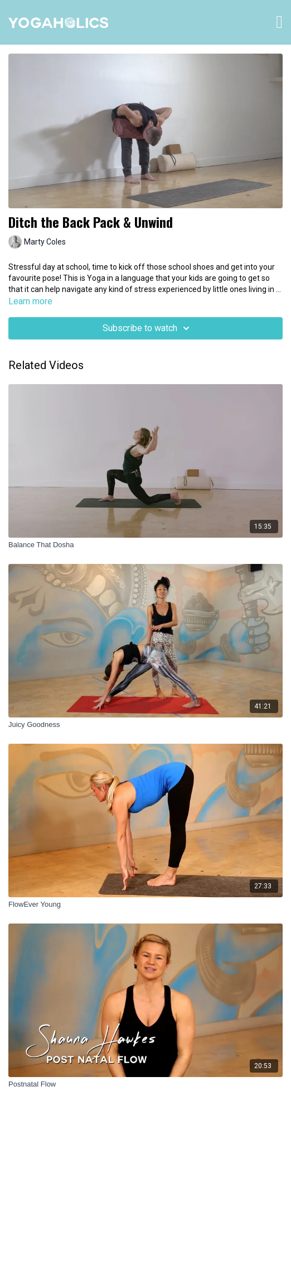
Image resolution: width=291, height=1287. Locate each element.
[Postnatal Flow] (145, 1084)
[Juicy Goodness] (145, 724)
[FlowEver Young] (145, 904)
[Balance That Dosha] (145, 545)
